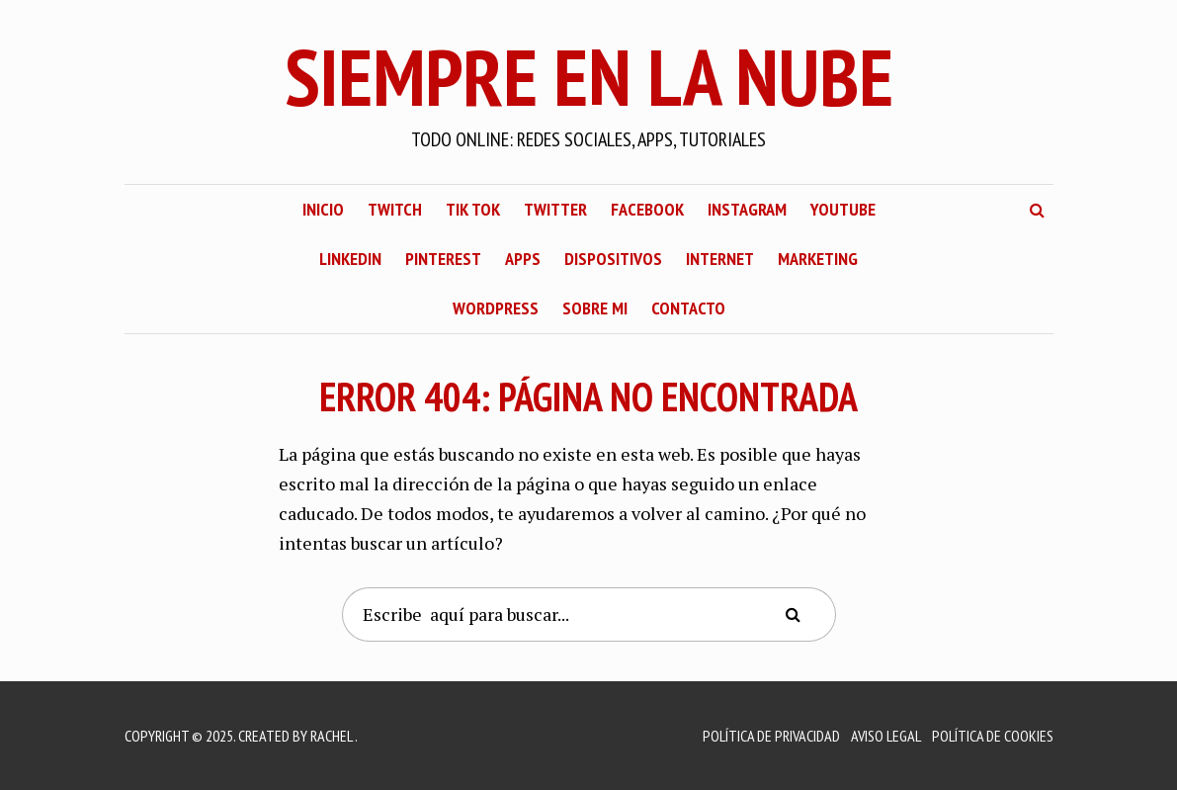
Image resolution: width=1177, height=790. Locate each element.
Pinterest (443, 258)
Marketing (818, 258)
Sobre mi (595, 308)
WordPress (496, 308)
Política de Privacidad (771, 736)
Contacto (688, 308)
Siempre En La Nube (589, 77)
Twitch (395, 209)
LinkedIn (350, 258)
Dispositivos (613, 258)
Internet (720, 258)
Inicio (323, 209)
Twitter (555, 209)
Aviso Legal (886, 736)
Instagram (747, 209)
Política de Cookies (992, 736)
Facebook (647, 209)
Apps (523, 258)
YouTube (843, 209)
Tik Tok (473, 209)
